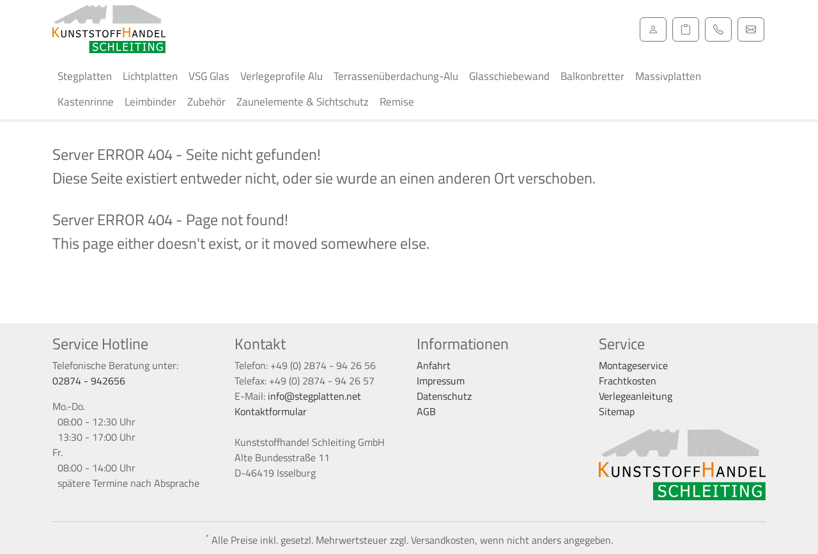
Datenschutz (444, 396)
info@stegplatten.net (314, 396)
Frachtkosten (627, 380)
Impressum (441, 380)
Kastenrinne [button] (86, 101)
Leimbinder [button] (150, 101)
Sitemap (617, 411)
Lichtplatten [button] (150, 76)
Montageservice (633, 365)
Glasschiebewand (509, 76)
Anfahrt (434, 365)
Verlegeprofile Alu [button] (281, 76)
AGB (426, 411)
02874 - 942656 (88, 380)
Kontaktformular (271, 411)
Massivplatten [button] (668, 76)
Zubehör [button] (206, 101)
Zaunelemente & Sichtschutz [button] (302, 101)
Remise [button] (397, 101)
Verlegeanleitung (635, 396)
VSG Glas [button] (209, 76)
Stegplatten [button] (85, 76)
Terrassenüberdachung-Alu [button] (396, 76)
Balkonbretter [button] (592, 76)
